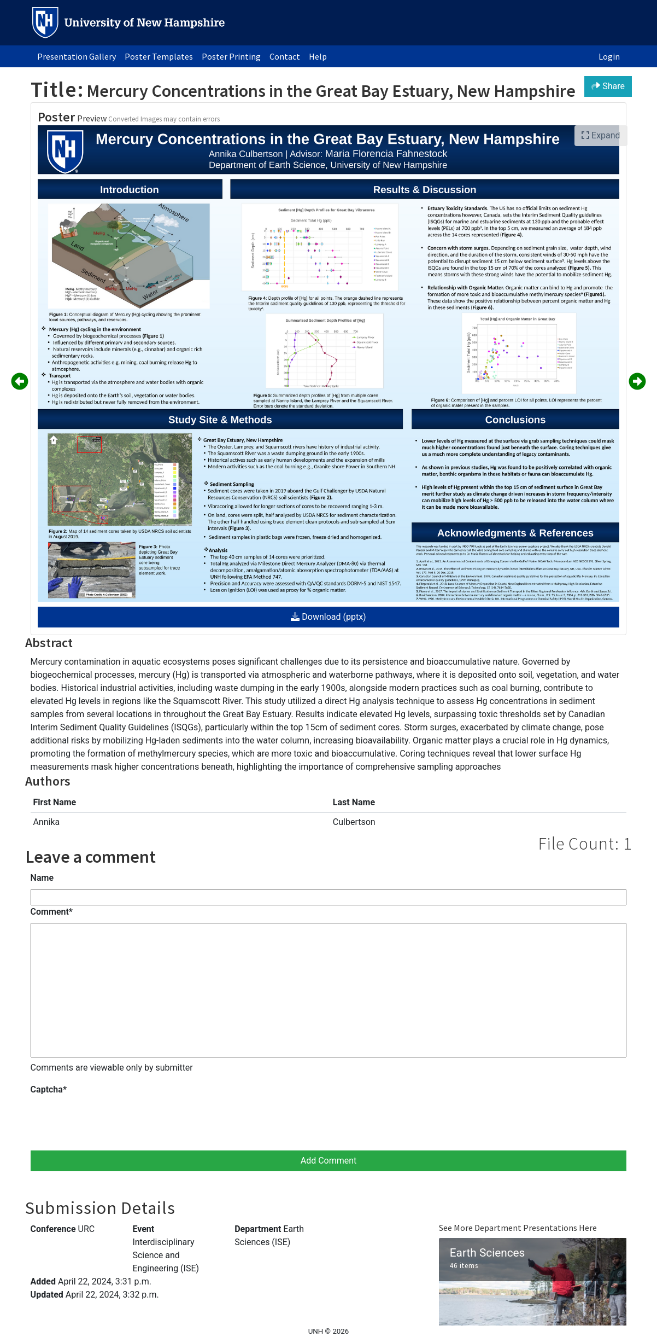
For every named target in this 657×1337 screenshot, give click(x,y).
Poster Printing (231, 56)
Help (318, 56)
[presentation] (114, 1122)
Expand (601, 135)
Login (609, 56)
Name (42, 878)
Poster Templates (159, 56)
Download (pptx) (328, 617)
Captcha (49, 1089)
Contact (284, 56)
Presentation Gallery (76, 56)
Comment (52, 911)
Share (608, 86)
